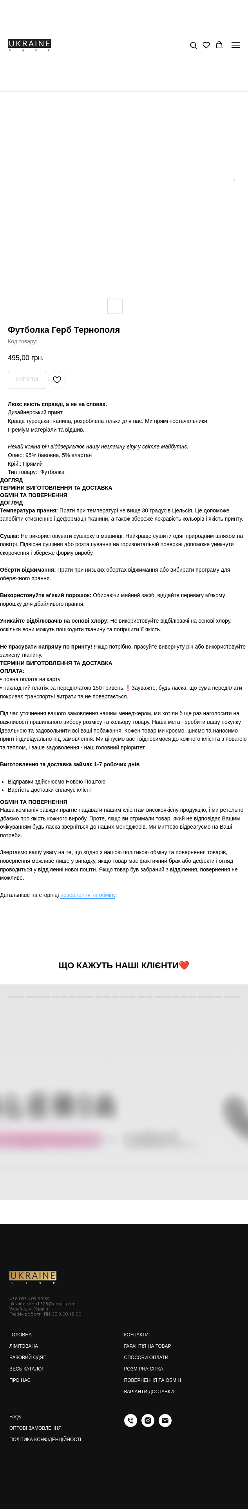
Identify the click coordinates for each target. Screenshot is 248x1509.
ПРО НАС (20, 1380)
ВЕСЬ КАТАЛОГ (26, 1369)
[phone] (130, 1425)
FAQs (15, 1417)
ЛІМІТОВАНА (23, 1346)
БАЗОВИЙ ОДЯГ (27, 1357)
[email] (165, 1425)
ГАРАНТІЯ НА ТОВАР (147, 1346)
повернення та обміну (87, 895)
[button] (193, 45)
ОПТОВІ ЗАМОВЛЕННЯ (35, 1428)
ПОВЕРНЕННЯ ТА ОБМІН (152, 1380)
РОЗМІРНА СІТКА (143, 1369)
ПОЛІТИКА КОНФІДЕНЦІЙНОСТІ (45, 1439)
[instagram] (147, 1425)
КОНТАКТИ (136, 1335)
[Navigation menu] (236, 45)
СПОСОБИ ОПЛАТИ (146, 1357)
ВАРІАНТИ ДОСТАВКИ (149, 1391)
